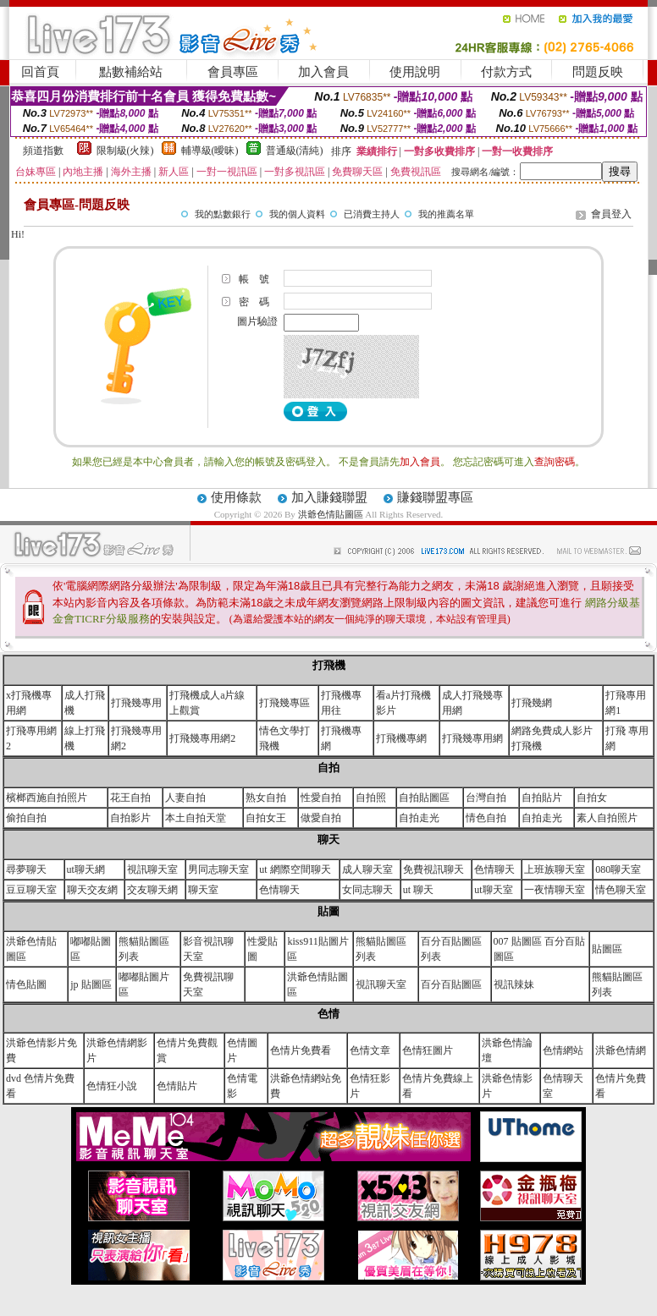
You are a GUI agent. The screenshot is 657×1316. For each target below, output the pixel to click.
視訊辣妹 (514, 984)
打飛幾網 (531, 703)
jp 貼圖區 (90, 984)
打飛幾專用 (136, 703)
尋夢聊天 (26, 869)
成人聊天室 (367, 869)
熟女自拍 (266, 797)
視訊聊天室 (152, 869)
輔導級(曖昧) (210, 150)
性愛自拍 (321, 797)
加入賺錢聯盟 (329, 497)
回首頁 (40, 72)
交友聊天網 (152, 890)
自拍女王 (266, 818)
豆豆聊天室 (31, 890)
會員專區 (232, 72)
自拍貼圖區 (424, 797)
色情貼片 (177, 1086)
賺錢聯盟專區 (435, 497)
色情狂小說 (111, 1086)
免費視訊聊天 (433, 869)
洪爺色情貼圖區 (332, 514)
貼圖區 (607, 949)
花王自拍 (130, 797)
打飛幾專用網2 (202, 738)
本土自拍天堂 (195, 818)
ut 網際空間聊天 (294, 869)
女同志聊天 (367, 890)
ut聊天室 (493, 890)
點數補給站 (131, 72)
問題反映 (597, 72)
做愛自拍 (321, 818)
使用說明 (414, 72)
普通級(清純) (294, 150)
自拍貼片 (542, 797)
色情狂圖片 (427, 1050)
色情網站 (563, 1050)
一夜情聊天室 (554, 890)
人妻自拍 (185, 797)
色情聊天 (494, 869)
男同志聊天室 (218, 869)
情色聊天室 (620, 890)
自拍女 (592, 797)
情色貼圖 (26, 984)
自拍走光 (419, 818)
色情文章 (370, 1050)
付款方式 (506, 72)
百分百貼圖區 (451, 984)
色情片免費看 (300, 1050)
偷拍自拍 (26, 818)
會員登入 (611, 214)
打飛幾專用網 (472, 738)
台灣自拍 (486, 797)
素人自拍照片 (607, 818)
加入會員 (323, 72)
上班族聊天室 (554, 869)
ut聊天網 (86, 869)
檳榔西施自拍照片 (46, 797)
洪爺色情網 (620, 1050)
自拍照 (371, 797)
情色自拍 (486, 818)
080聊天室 (618, 869)
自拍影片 (130, 818)
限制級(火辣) (125, 150)
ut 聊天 (418, 890)
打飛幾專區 (284, 703)
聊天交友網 (92, 890)
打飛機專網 (401, 738)
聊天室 (203, 890)
